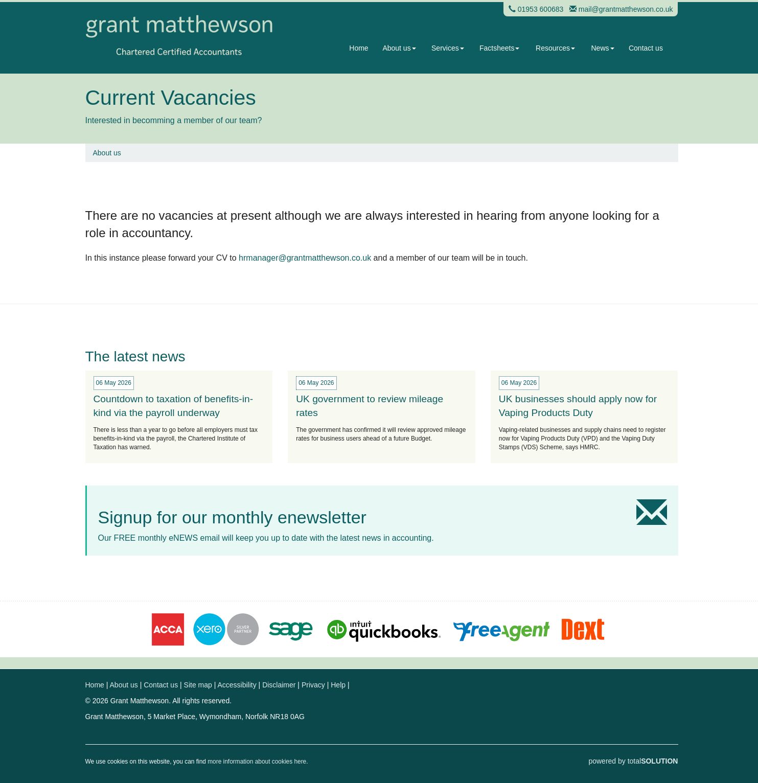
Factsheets (499, 48)
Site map (198, 685)
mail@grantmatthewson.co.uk (626, 9)
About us (399, 48)
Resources (555, 48)
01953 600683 (541, 9)
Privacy (313, 685)
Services (447, 48)
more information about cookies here (257, 761)
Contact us (646, 48)
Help (338, 685)
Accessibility (236, 685)
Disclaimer (278, 685)
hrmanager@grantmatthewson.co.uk (305, 258)
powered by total (633, 761)
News (602, 48)
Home (358, 48)
